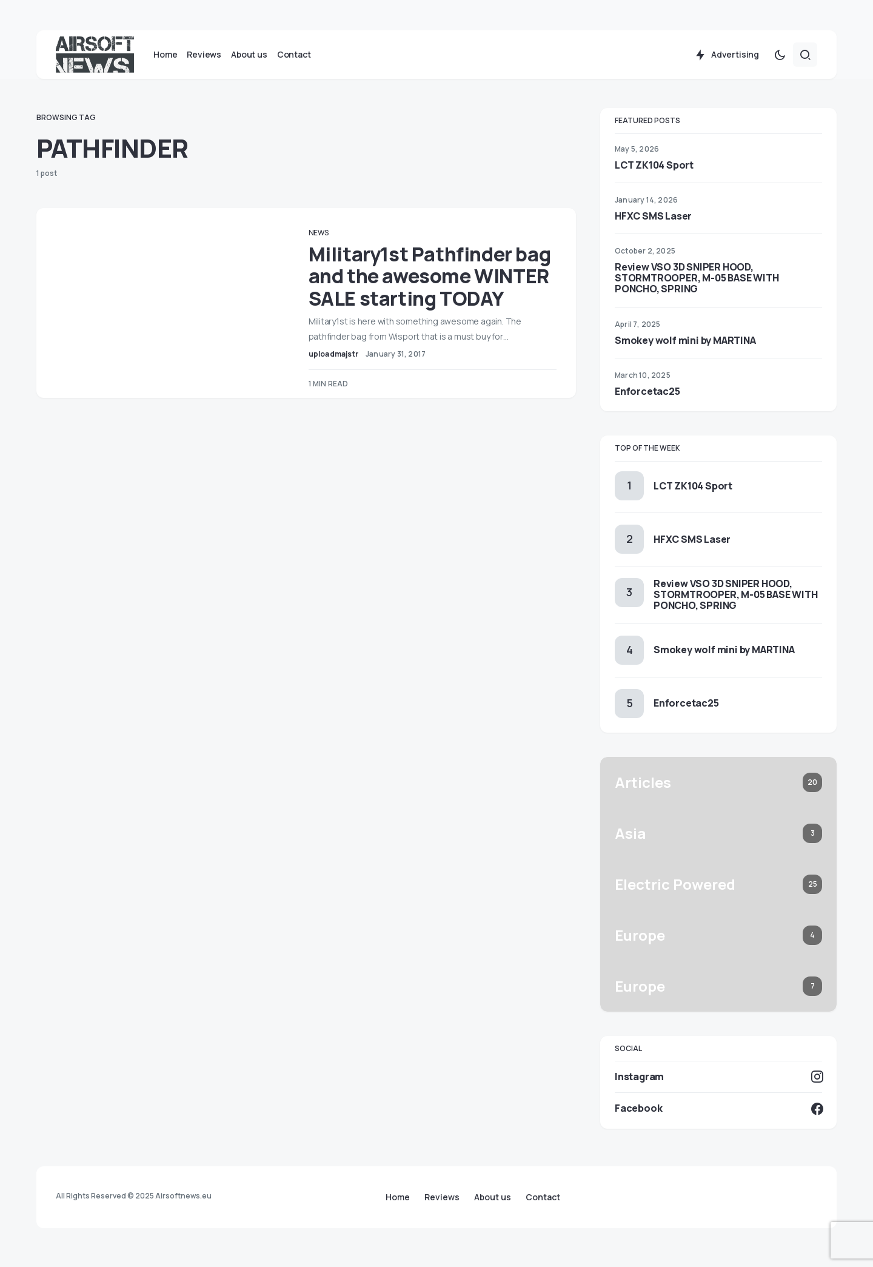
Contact (543, 1197)
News (336, 241)
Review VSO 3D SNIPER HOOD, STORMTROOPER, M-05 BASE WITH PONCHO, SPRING (696, 286)
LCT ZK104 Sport (654, 173)
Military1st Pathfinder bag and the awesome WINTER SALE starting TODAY (429, 295)
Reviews (442, 1197)
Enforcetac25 (647, 399)
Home (398, 1197)
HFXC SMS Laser (653, 224)
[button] (779, 63)
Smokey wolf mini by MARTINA (685, 348)
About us (492, 1197)
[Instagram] (718, 1085)
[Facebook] (718, 1117)
